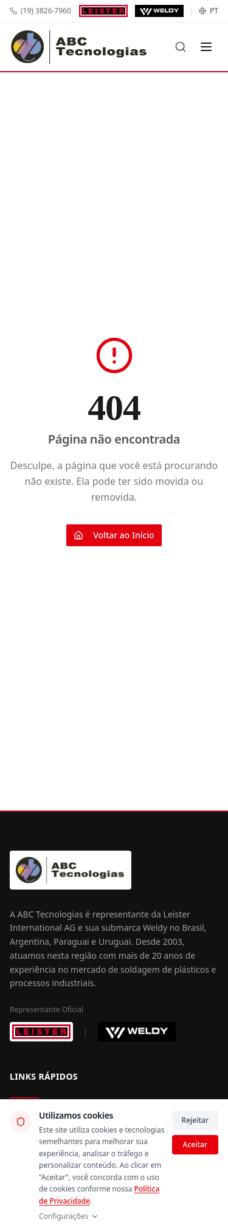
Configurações (69, 1216)
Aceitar (195, 1144)
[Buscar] (181, 47)
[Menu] (206, 47)
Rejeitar (195, 1120)
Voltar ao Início (114, 535)
